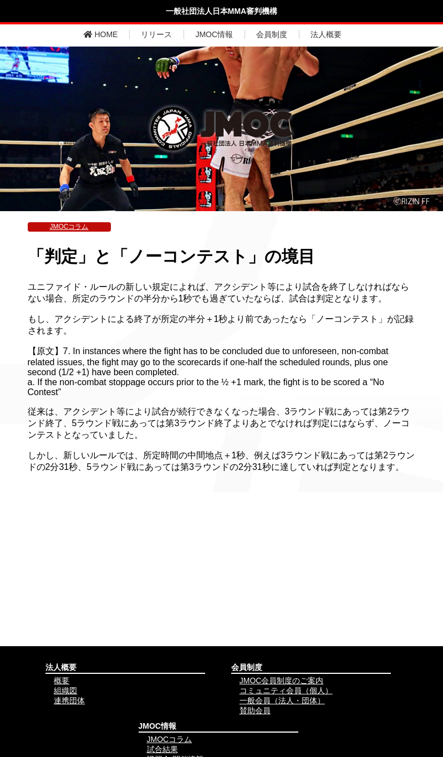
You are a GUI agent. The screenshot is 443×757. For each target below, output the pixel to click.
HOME (101, 34)
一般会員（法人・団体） (282, 700)
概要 (61, 680)
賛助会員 (255, 710)
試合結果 (162, 749)
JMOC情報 (214, 34)
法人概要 (326, 34)
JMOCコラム (69, 227)
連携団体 (69, 700)
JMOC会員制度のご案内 (282, 680)
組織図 (65, 690)
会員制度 (271, 34)
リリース (156, 34)
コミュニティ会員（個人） (286, 690)
